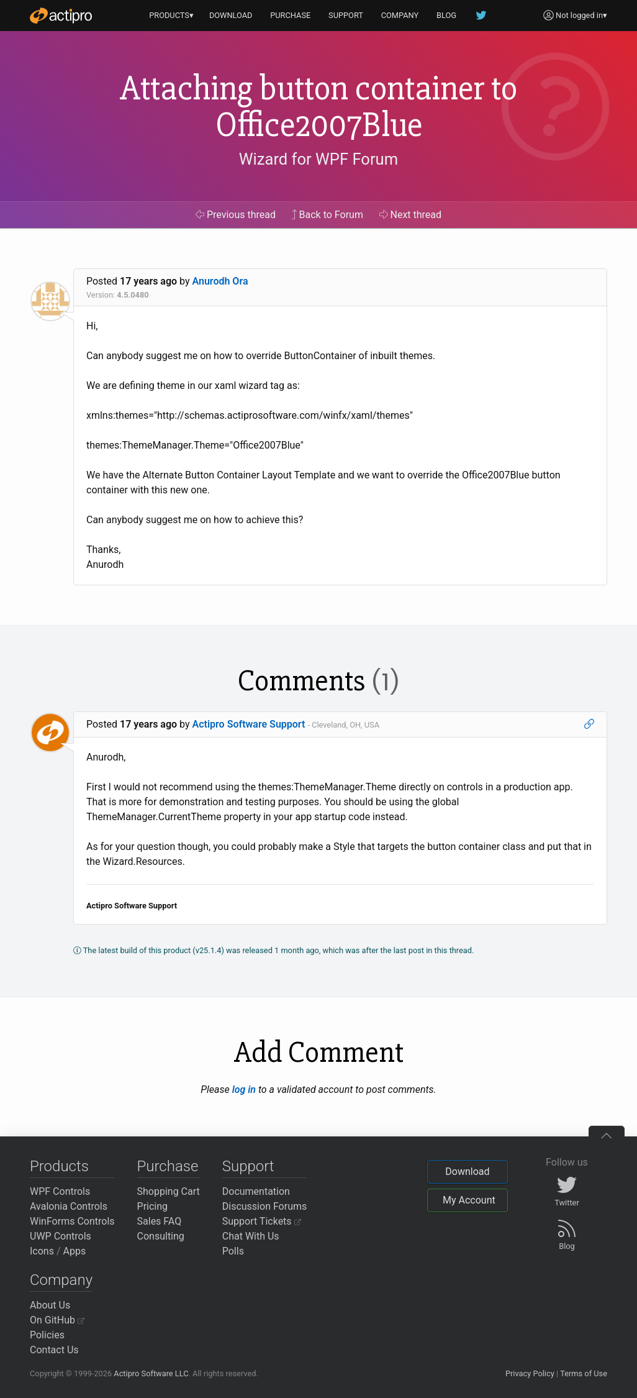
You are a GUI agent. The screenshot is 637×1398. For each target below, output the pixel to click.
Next (410, 215)
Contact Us (54, 1350)
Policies (47, 1335)
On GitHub (57, 1320)
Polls (233, 1251)
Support (248, 1166)
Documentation (256, 1191)
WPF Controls (60, 1191)
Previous (236, 215)
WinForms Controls (72, 1221)
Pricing (152, 1206)
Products (59, 1166)
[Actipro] (61, 15)
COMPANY (400, 15)
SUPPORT (345, 15)
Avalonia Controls (68, 1206)
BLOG (446, 15)
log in (244, 1089)
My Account (469, 1200)
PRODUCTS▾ (171, 15)
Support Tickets (261, 1221)
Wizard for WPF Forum (318, 159)
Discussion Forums (264, 1206)
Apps (74, 1251)
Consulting (160, 1236)
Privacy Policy (529, 1373)
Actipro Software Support (248, 724)
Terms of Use (583, 1373)
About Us (50, 1305)
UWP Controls (60, 1236)
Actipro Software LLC (151, 1373)
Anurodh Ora (220, 281)
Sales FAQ (159, 1221)
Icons (42, 1251)
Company (61, 1280)
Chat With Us (250, 1236)
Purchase (168, 1166)
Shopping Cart (168, 1191)
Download (467, 1171)
